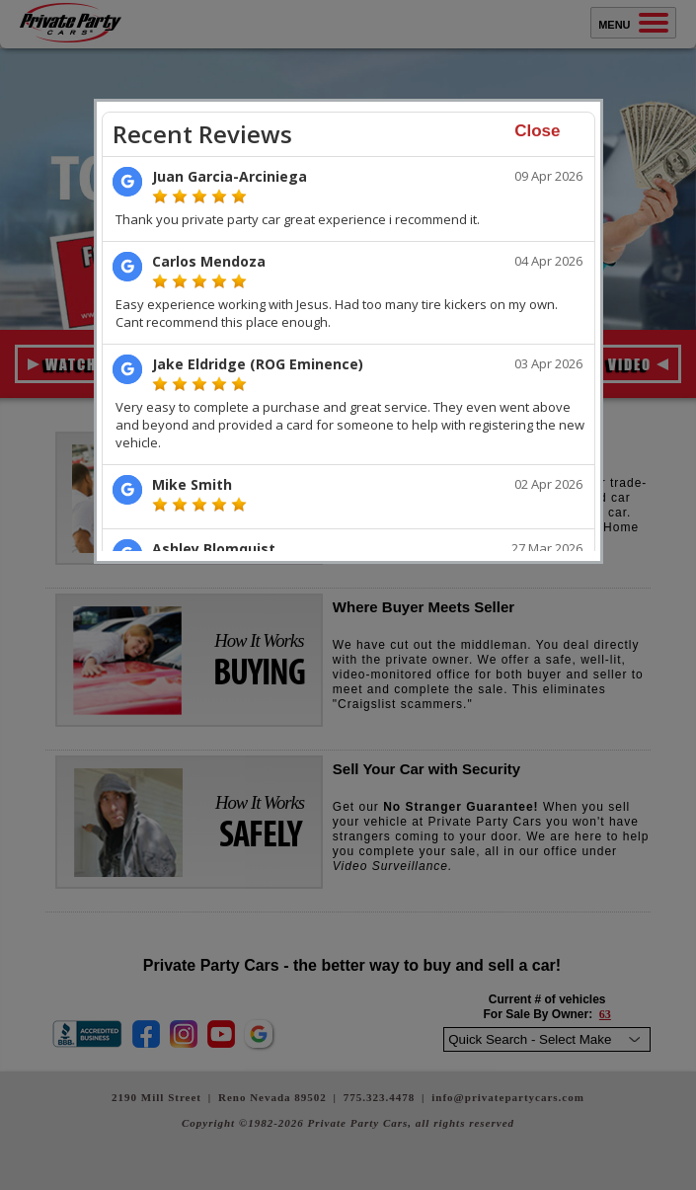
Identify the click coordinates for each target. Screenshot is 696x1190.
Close (537, 130)
